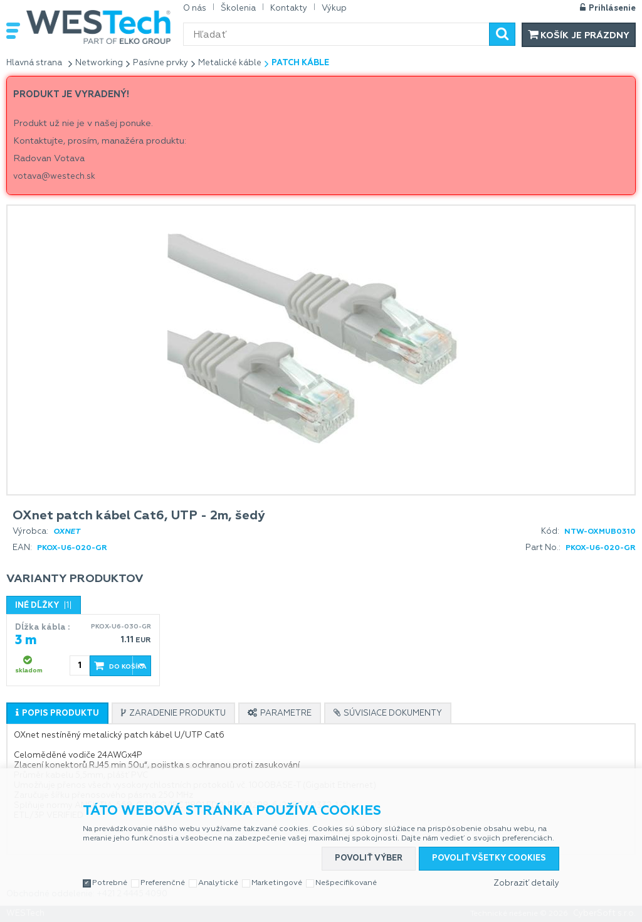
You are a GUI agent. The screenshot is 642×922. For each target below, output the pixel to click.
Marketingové (276, 883)
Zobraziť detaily (526, 883)
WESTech (98, 27)
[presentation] (57, 713)
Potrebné (109, 883)
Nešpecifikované (346, 883)
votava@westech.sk (54, 176)
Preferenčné (162, 883)
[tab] (57, 713)
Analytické (218, 883)
